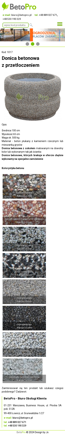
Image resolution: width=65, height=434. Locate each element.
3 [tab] (38, 44)
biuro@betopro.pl (21, 15)
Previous (4, 35)
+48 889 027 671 (48, 15)
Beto (21, 432)
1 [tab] (27, 44)
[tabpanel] (32, 34)
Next (60, 35)
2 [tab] (32, 44)
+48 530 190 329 (12, 19)
